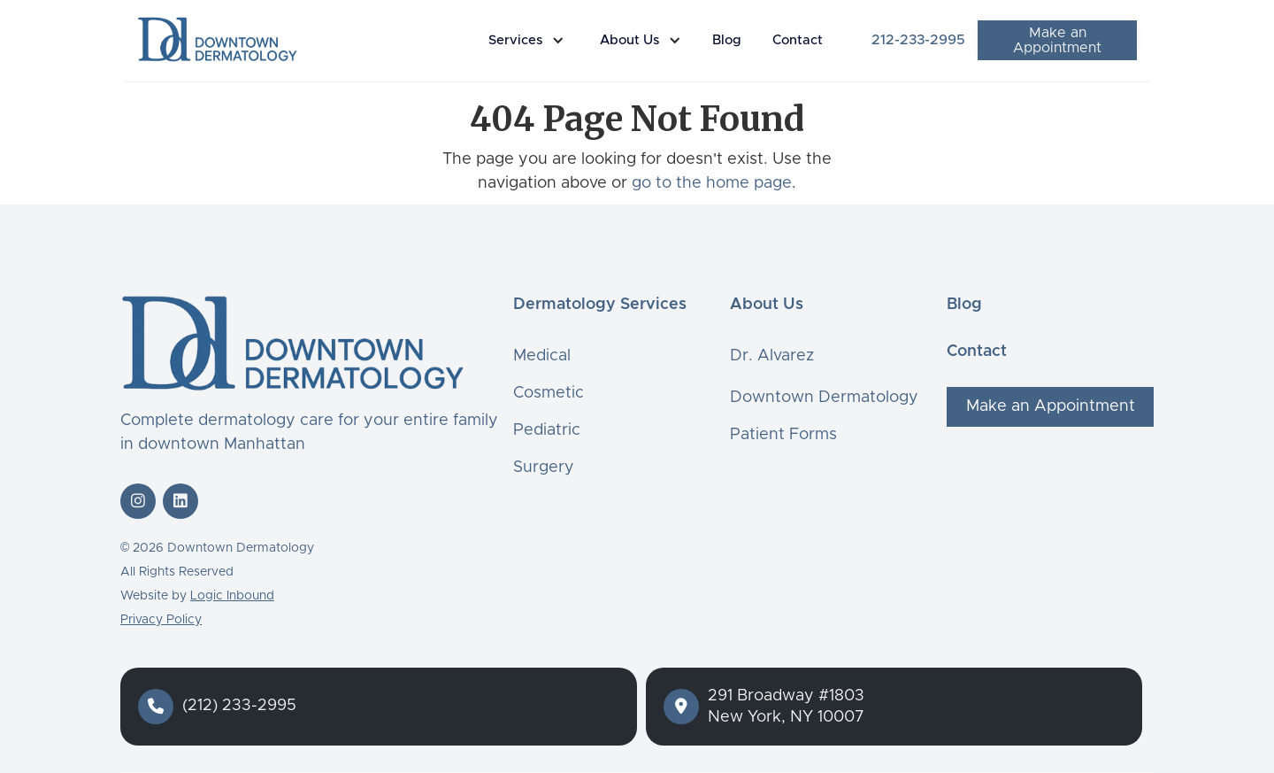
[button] (531, 40)
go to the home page (712, 183)
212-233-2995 (918, 40)
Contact (797, 40)
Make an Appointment (1057, 40)
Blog (726, 40)
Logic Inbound (232, 596)
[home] (217, 39)
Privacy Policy (161, 620)
